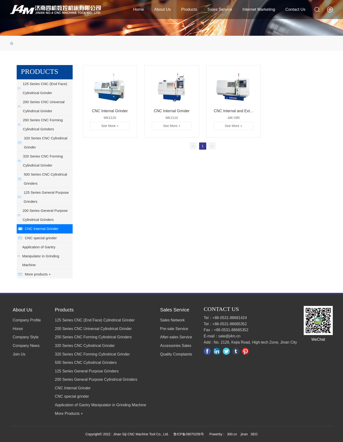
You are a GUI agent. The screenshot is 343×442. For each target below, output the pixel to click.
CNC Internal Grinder (110, 111)
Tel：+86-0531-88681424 (225, 318)
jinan (244, 434)
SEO (254, 434)
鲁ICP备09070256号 (188, 434)
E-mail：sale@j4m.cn (222, 336)
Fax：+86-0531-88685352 (226, 330)
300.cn (232, 434)
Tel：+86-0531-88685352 (225, 324)
